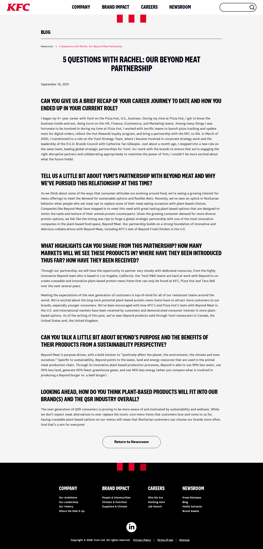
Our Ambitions (68, 497)
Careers (149, 7)
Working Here (156, 502)
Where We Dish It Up (72, 511)
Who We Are (155, 497)
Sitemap (184, 540)
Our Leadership (68, 502)
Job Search (155, 506)
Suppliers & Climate (114, 506)
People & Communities (116, 497)
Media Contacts (192, 506)
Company (81, 7)
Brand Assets (190, 511)
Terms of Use (165, 540)
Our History (66, 506)
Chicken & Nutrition (114, 502)
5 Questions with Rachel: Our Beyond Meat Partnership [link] (90, 46)
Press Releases (191, 497)
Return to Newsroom (131, 442)
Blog (185, 502)
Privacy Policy (142, 540)
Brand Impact (115, 7)
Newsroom (180, 7)
